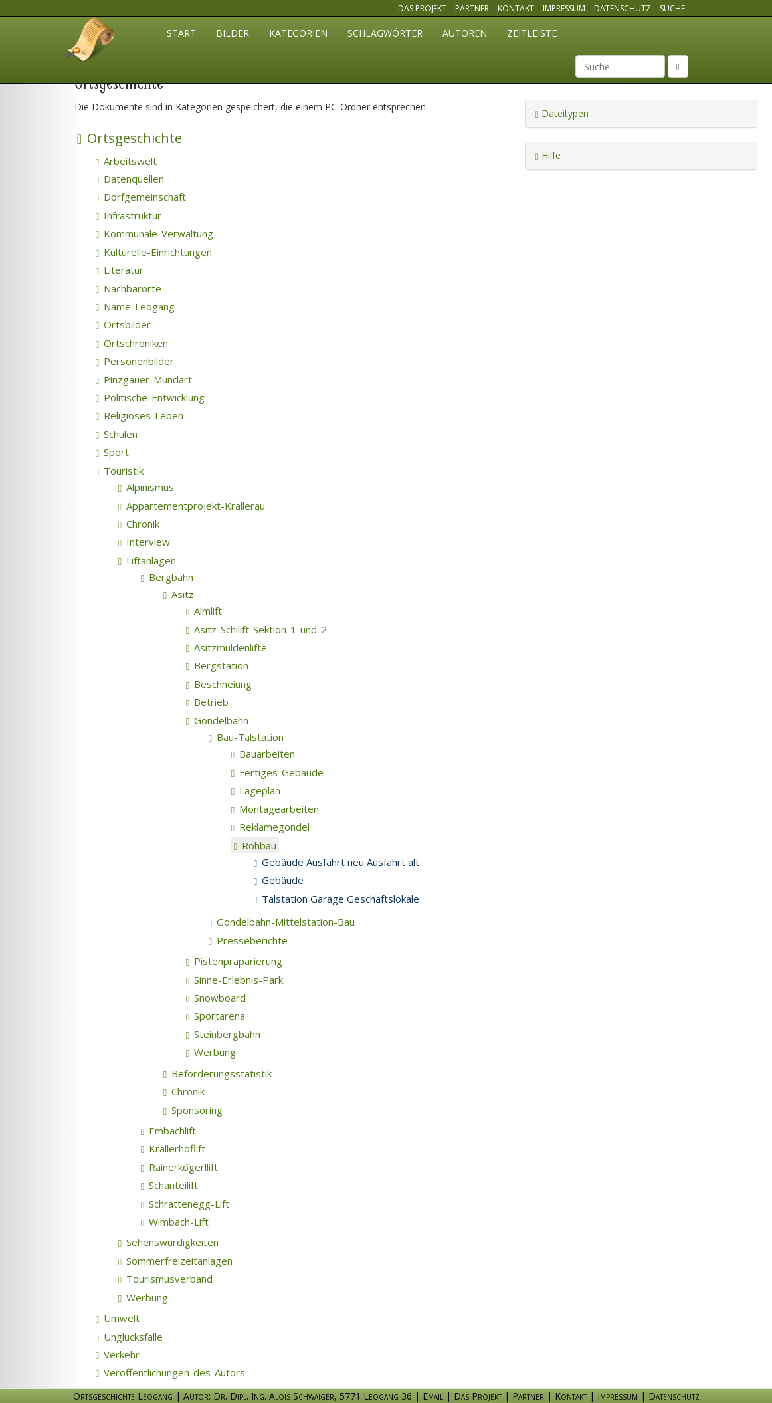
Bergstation (217, 665)
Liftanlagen (147, 560)
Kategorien (298, 33)
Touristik (120, 470)
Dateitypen (562, 113)
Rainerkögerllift (179, 1167)
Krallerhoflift (173, 1148)
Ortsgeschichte (129, 138)
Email (433, 1396)
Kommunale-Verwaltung (154, 233)
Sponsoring (193, 1110)
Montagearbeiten (275, 808)
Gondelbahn (217, 720)
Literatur (120, 269)
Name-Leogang (135, 306)
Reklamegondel (270, 826)
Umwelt (118, 1318)
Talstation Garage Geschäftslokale (336, 898)
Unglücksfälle (129, 1336)
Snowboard (216, 997)
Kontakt (516, 8)
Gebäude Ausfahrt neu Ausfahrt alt (336, 862)
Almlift (204, 610)
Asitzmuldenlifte (226, 647)
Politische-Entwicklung (150, 397)
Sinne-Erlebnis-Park (234, 979)
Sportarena (215, 1015)
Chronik (138, 523)
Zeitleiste (532, 33)
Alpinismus (146, 487)
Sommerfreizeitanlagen (175, 1260)
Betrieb (207, 701)
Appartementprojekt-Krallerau (191, 505)
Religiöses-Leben (139, 415)
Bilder (232, 33)
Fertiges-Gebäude (277, 772)
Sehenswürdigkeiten (168, 1242)
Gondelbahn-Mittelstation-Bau (282, 921)
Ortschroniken (132, 343)
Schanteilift (169, 1185)
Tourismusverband (165, 1278)
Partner (472, 8)
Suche (672, 8)
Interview (144, 541)
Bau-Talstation (246, 737)
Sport (112, 452)
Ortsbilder (123, 324)
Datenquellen (130, 178)
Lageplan (255, 790)
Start (181, 33)
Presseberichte (248, 940)
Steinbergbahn (223, 1034)
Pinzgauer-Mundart (144, 379)
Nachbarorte (128, 288)
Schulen (117, 434)
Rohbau (255, 845)
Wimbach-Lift (175, 1221)
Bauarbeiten (263, 753)
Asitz (178, 594)
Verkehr (118, 1354)
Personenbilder (135, 361)
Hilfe (548, 155)
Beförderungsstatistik (217, 1073)
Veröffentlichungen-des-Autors (170, 1372)
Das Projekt (422, 8)
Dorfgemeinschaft (141, 196)
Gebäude (279, 880)
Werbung (211, 1052)
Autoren (464, 33)
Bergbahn (167, 577)
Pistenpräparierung (234, 961)
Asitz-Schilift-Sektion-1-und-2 (256, 629)
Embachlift (168, 1130)
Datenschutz (622, 8)
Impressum (564, 8)
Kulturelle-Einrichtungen (154, 252)
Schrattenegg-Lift (185, 1203)
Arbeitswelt (126, 160)
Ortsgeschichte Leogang (90, 42)
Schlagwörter (385, 33)
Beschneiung (219, 684)
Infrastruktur (128, 215)
